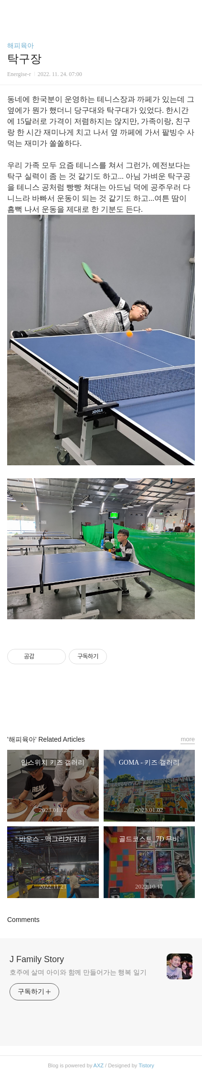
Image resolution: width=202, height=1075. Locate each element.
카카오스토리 (101, 703)
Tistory (146, 1065)
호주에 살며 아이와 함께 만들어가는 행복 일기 (78, 972)
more (188, 739)
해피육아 (20, 45)
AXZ (99, 1065)
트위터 (122, 703)
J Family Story (37, 959)
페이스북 (79, 703)
